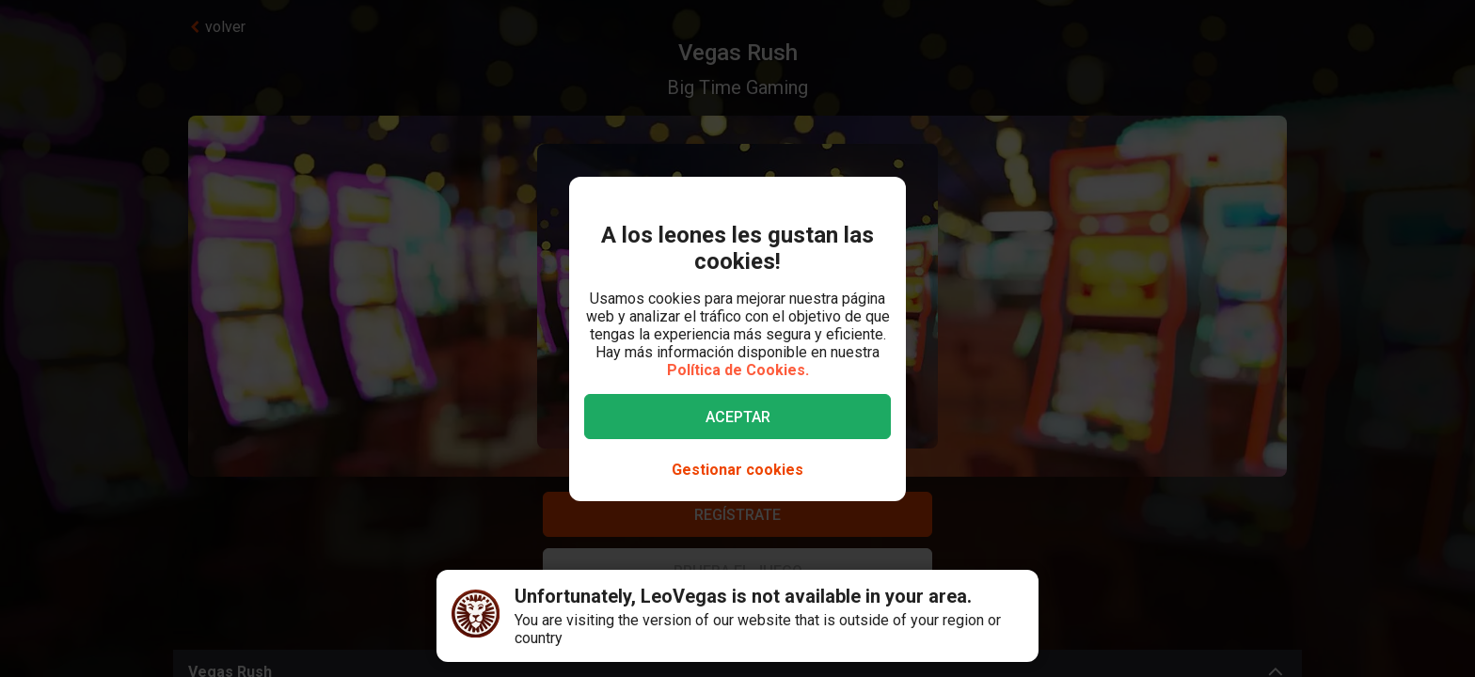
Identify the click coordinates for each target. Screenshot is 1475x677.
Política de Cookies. (738, 370)
